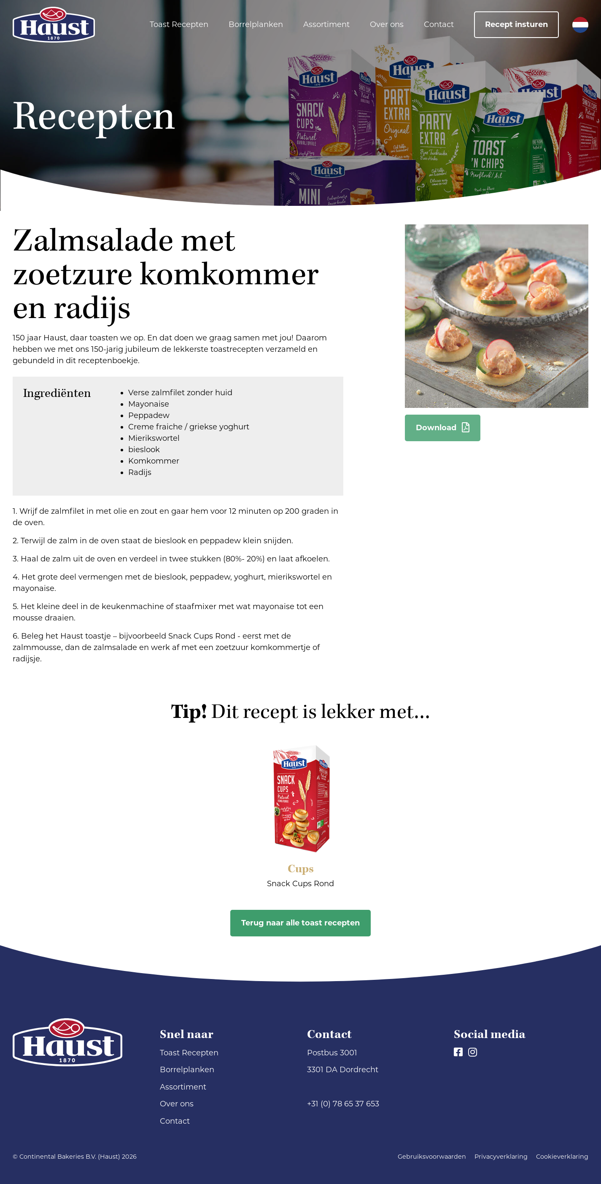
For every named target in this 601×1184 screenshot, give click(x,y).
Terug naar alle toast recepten (300, 923)
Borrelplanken (256, 24)
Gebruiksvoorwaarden (432, 1156)
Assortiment (326, 24)
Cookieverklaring (562, 1156)
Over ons (387, 24)
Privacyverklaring (501, 1156)
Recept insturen (516, 24)
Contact (439, 24)
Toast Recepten (179, 24)
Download (442, 427)
